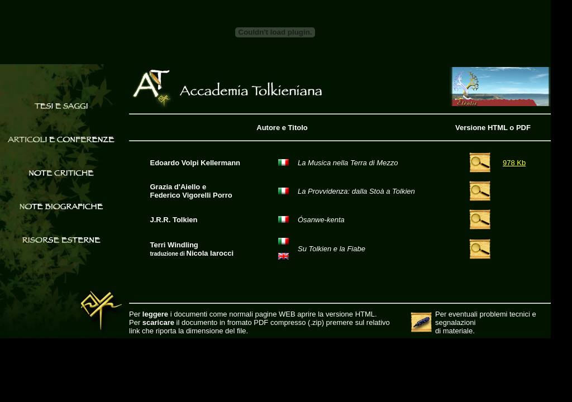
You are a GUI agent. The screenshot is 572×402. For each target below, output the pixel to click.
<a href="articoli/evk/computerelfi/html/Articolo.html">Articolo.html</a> (340, 222)
